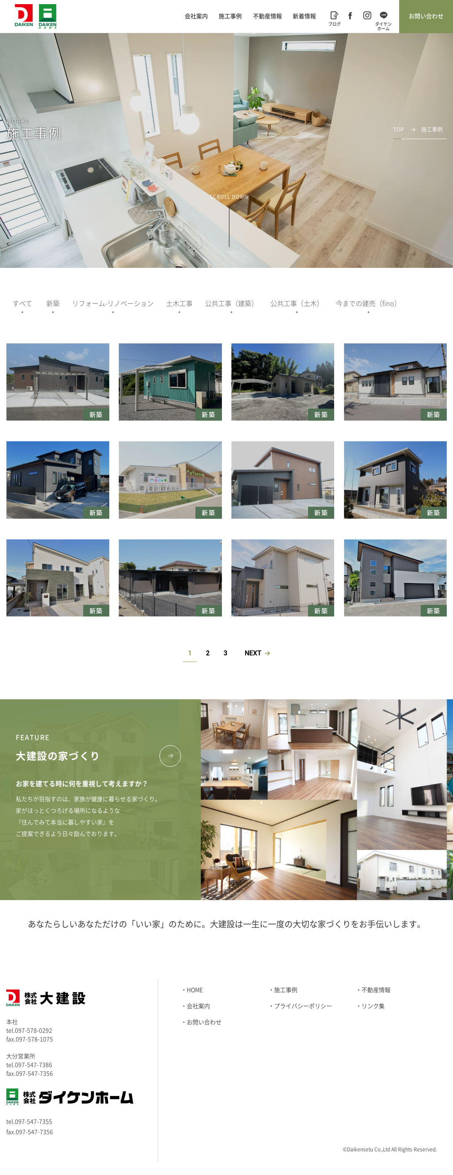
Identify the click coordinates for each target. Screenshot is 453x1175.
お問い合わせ (426, 16)
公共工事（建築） (231, 303)
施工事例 (230, 16)
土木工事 (179, 303)
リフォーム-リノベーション (113, 303)
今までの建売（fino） (368, 303)
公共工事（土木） (296, 303)
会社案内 (196, 16)
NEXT (253, 653)
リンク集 (373, 1006)
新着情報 (304, 16)
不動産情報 (267, 16)
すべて (22, 303)
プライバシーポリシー (303, 1006)
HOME (195, 990)
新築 (53, 303)
